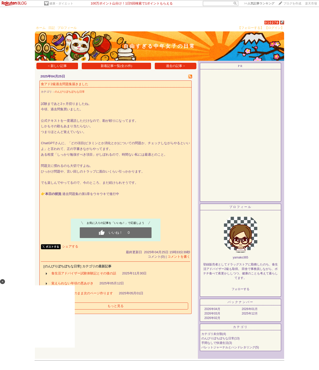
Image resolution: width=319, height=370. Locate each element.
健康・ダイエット (61, 3)
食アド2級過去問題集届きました (64, 84)
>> (259, 3)
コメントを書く (178, 256)
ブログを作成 (292, 3)
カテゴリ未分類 (211, 334)
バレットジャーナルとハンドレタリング (228, 347)
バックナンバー (241, 302)
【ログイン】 (274, 28)
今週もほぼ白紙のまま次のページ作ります (82, 293)
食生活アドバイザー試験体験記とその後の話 (83, 273)
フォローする (240, 289)
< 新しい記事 (57, 66)
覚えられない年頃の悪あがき (72, 283)
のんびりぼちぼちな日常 (70, 91)
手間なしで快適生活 (214, 343)
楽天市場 (311, 3)
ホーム (41, 28)
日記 (51, 28)
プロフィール (67, 28)
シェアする (70, 246)
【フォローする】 (251, 28)
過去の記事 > (175, 66)
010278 (272, 22)
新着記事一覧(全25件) (116, 66)
